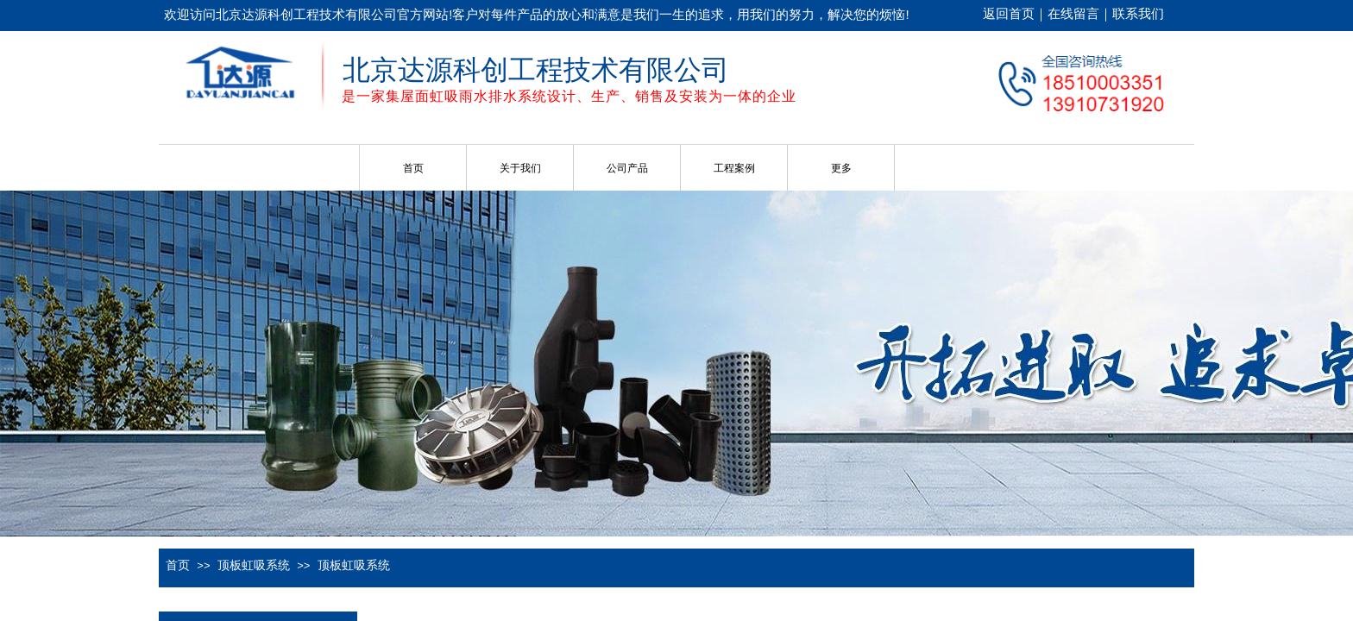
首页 (413, 168)
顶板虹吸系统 (253, 565)
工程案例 (734, 168)
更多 (841, 168)
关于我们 (520, 168)
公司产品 (627, 168)
